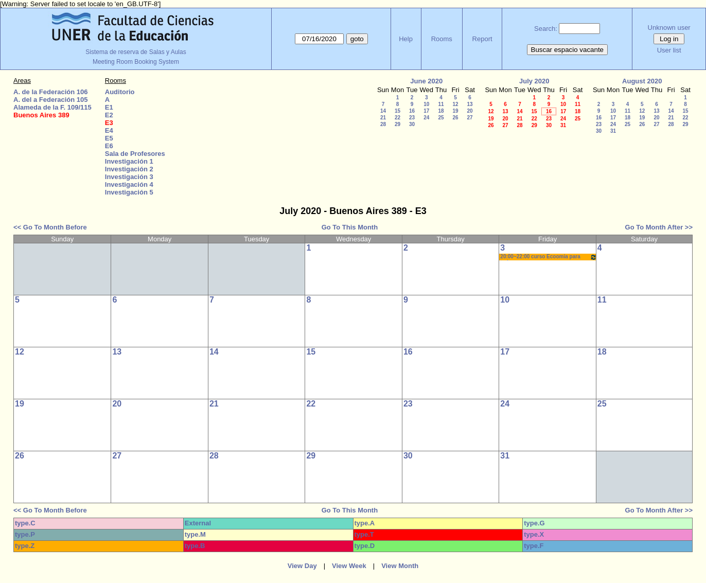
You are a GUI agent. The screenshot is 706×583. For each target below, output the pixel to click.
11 (441, 104)
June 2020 (426, 81)
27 (469, 117)
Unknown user (669, 27)
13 (469, 104)
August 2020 (642, 81)
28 (383, 124)
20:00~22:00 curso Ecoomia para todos (548, 257)
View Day (302, 566)
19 (455, 111)
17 (426, 111)
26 (455, 117)
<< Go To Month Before (50, 227)
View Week (349, 566)
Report (482, 39)
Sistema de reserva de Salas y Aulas (135, 52)
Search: (545, 28)
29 (397, 124)
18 (441, 111)
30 (412, 124)
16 (412, 111)
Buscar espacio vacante (567, 50)
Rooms (441, 39)
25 (441, 117)
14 (383, 111)
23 (412, 117)
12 (455, 104)
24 (426, 117)
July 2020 (534, 81)
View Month (399, 566)
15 (397, 111)
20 (469, 111)
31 (563, 125)
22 (397, 117)
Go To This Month (350, 227)
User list (669, 50)
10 (426, 104)
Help (406, 39)
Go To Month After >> (659, 227)
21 (383, 117)
